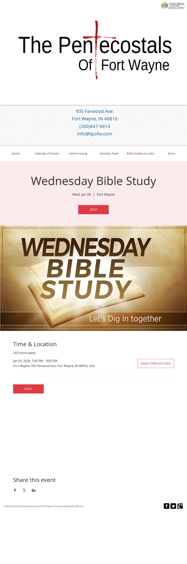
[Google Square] (180, 506)
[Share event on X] (24, 490)
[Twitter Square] (173, 506)
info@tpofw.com (94, 134)
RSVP (93, 210)
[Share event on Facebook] (15, 490)
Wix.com (79, 506)
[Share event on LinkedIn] (33, 490)
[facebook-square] (166, 506)
